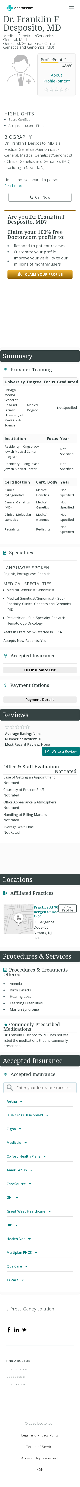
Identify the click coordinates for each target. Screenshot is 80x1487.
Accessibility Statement (39, 1458)
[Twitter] (23, 1329)
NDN (39, 1469)
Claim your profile (40, 274)
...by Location (15, 1384)
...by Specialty (16, 1377)
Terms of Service (40, 1447)
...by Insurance (16, 1369)
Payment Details (40, 699)
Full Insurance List (40, 670)
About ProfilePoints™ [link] (56, 78)
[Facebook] (9, 1329)
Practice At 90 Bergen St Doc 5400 (46, 912)
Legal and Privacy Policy (40, 1435)
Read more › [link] (15, 185)
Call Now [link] (40, 197)
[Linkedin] (16, 1329)
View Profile (67, 909)
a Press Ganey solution (30, 1309)
